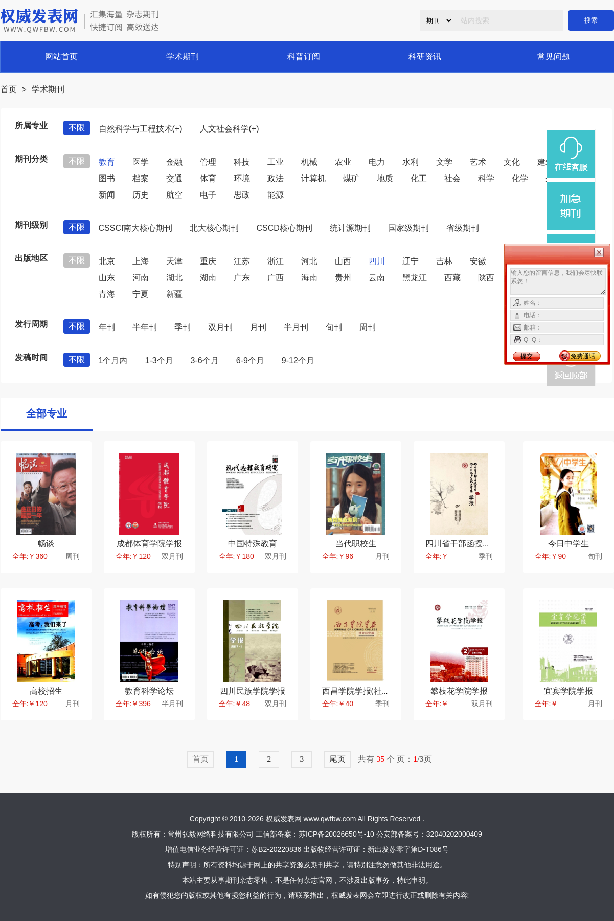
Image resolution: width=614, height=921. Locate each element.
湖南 (208, 277)
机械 (309, 162)
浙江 (275, 261)
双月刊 (220, 327)
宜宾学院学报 (568, 691)
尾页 (337, 759)
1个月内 (113, 360)
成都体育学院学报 (149, 543)
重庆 (208, 261)
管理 (208, 162)
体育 (208, 178)
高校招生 (46, 691)
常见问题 (553, 56)
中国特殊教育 (252, 543)
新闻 (107, 194)
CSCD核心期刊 (284, 228)
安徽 (478, 261)
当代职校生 (355, 543)
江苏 (242, 261)
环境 (242, 178)
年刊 (107, 327)
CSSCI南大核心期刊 (136, 228)
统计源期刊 (350, 228)
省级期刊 (462, 228)
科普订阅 (303, 56)
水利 (410, 162)
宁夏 (140, 294)
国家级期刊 (408, 228)
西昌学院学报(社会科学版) (370, 691)
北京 (107, 261)
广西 (275, 277)
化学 (520, 178)
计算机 (313, 178)
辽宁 (410, 261)
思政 (242, 194)
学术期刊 (182, 56)
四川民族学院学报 (252, 691)
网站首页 (61, 56)
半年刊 (144, 327)
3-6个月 (205, 360)
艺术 (478, 162)
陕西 (486, 277)
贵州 (343, 277)
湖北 (174, 277)
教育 (107, 162)
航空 (174, 194)
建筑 (545, 162)
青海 (107, 294)
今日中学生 (568, 543)
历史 (140, 194)
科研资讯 (424, 56)
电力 (377, 162)
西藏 (452, 277)
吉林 (444, 261)
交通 (174, 178)
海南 (309, 277)
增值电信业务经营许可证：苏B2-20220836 (233, 849)
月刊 (258, 327)
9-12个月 (298, 360)
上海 (140, 261)
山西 (343, 261)
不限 (77, 127)
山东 (107, 277)
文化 (512, 162)
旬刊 (334, 327)
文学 (444, 162)
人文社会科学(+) (229, 128)
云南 (377, 277)
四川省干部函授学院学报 (470, 543)
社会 (452, 178)
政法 (275, 178)
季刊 (182, 327)
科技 (242, 162)
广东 (242, 277)
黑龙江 (414, 277)
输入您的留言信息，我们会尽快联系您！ (558, 281)
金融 (174, 162)
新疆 (174, 294)
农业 (343, 162)
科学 (486, 178)
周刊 (367, 327)
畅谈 (46, 543)
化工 (419, 178)
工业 (275, 162)
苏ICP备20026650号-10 (336, 834)
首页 (9, 89)
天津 (174, 261)
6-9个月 (250, 360)
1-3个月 (159, 360)
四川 (377, 261)
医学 (140, 162)
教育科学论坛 (149, 691)
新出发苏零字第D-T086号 (408, 849)
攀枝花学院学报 (459, 691)
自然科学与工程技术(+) (141, 128)
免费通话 (583, 356)
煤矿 (351, 178)
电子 (208, 194)
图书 (107, 178)
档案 (140, 178)
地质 (385, 178)
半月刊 (296, 327)
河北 (309, 261)
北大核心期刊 (214, 228)
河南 (140, 277)
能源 (275, 194)
